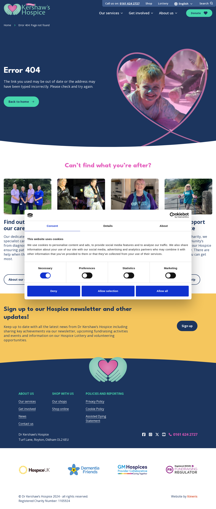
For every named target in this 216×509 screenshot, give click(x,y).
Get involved (141, 13)
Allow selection (108, 291)
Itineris (192, 496)
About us (168, 13)
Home (7, 25)
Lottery (163, 3)
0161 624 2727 (130, 3)
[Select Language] (184, 3)
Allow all (162, 291)
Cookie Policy (95, 409)
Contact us (26, 424)
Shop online (60, 409)
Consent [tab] (52, 225)
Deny (53, 291)
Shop (148, 3)
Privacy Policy (95, 401)
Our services (111, 13)
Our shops (59, 401)
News (22, 416)
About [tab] (164, 225)
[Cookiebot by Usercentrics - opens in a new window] (172, 215)
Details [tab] (108, 225)
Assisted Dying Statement (96, 418)
